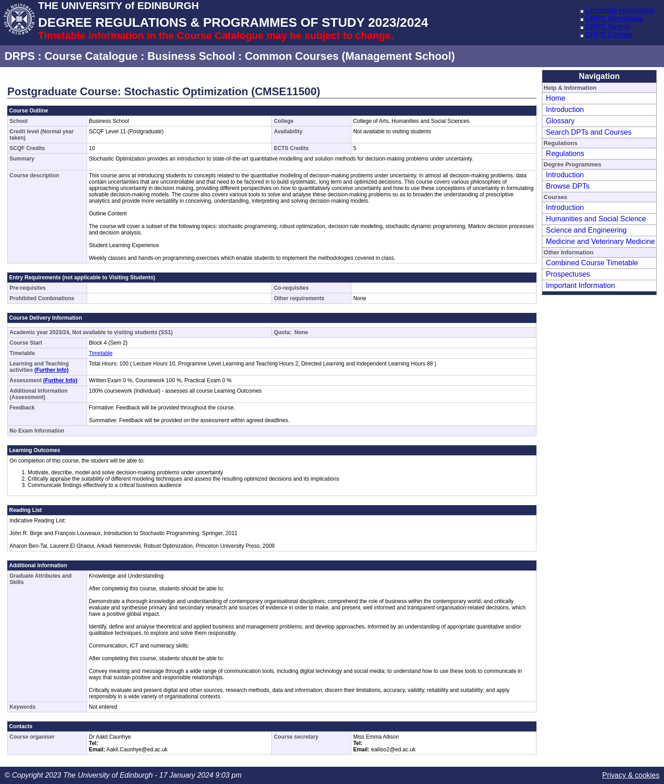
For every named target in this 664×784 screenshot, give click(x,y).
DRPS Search (608, 26)
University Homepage (620, 10)
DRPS (20, 56)
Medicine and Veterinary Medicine (600, 241)
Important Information (580, 285)
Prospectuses (568, 274)
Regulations (565, 153)
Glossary (560, 121)
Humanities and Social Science (596, 219)
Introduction (565, 109)
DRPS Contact (609, 35)
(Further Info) (51, 370)
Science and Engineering (586, 230)
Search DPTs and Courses (589, 132)
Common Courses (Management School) (350, 56)
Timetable (101, 353)
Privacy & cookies (630, 775)
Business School (191, 56)
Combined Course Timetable (592, 263)
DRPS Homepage (614, 18)
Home (556, 98)
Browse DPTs (568, 186)
